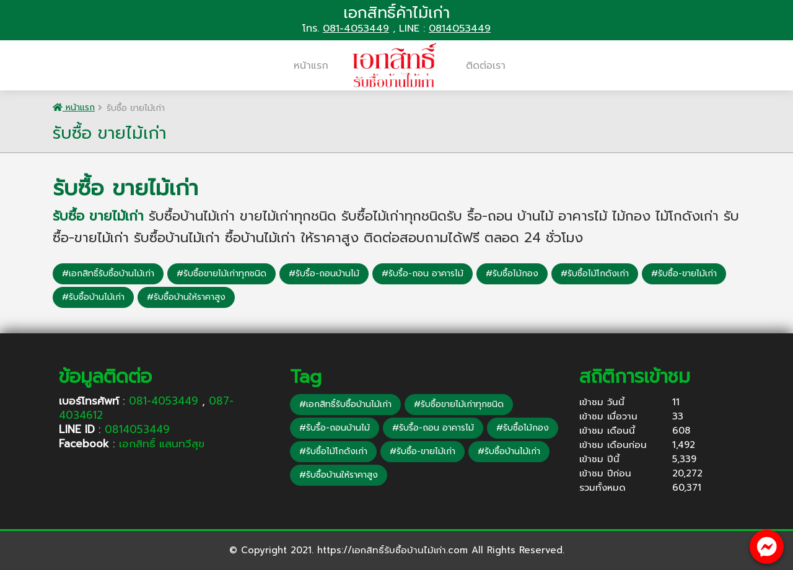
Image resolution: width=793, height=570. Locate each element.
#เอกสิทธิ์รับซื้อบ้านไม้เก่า (108, 273)
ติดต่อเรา (486, 65)
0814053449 (460, 28)
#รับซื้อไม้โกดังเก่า (595, 273)
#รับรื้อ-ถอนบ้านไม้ (324, 273)
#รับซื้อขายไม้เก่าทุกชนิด (221, 273)
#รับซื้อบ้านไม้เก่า (93, 297)
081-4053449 (356, 28)
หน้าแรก (311, 65)
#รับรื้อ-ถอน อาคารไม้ (422, 273)
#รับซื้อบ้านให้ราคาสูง (186, 297)
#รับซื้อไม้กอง (512, 273)
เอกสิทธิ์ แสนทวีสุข (161, 444)
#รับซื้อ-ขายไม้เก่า (684, 273)
